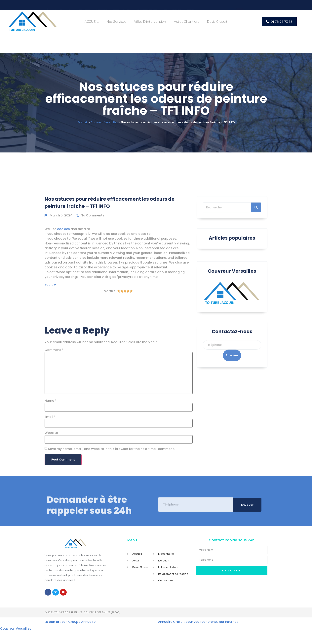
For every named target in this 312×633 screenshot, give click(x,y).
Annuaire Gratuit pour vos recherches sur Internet (198, 623)
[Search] (256, 221)
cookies (63, 268)
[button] (279, 21)
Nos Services (116, 22)
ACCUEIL (91, 22)
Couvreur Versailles (104, 122)
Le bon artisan (56, 623)
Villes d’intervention (150, 22)
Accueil (82, 122)
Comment (54, 447)
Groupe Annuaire (82, 623)
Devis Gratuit (217, 22)
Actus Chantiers (186, 22)
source (50, 323)
